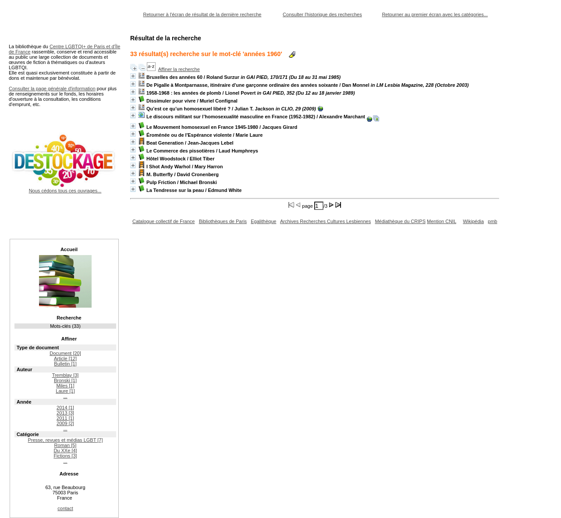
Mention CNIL (441, 221)
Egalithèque (263, 221)
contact (65, 508)
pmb (492, 221)
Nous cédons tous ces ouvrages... (65, 188)
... (65, 396)
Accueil (69, 249)
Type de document (38, 347)
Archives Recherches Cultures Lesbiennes (325, 221)
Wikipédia (473, 221)
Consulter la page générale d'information (52, 88)
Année (24, 401)
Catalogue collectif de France (163, 221)
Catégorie (28, 434)
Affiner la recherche (179, 69)
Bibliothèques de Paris (223, 221)
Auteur (24, 369)
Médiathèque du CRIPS (400, 221)
